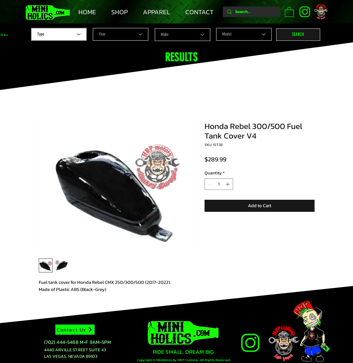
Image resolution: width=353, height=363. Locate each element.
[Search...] (251, 11)
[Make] (182, 34)
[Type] (59, 34)
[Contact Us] (75, 329)
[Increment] (228, 184)
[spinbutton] (218, 184)
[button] (289, 11)
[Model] (244, 34)
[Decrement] (209, 184)
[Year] (120, 34)
